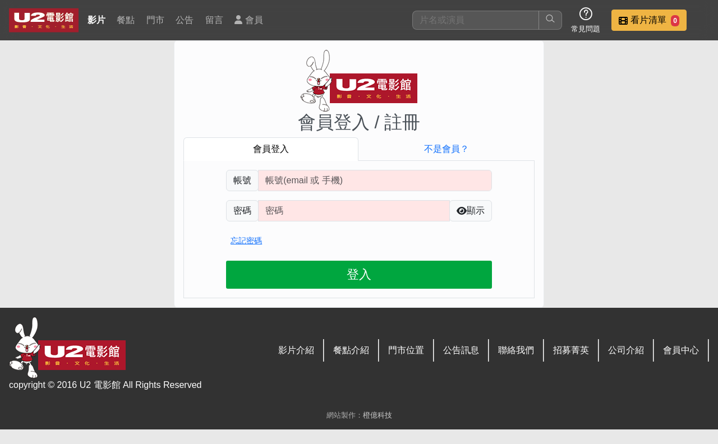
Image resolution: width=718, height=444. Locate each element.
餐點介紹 (351, 350)
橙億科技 (377, 415)
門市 (155, 20)
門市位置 (406, 350)
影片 (96, 20)
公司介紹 (626, 350)
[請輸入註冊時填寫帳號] (375, 180)
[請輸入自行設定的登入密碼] (354, 210)
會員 (248, 20)
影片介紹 (296, 350)
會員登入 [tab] (271, 149)
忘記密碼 (246, 240)
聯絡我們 (516, 350)
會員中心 (681, 350)
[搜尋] (475, 20)
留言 (214, 20)
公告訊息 (461, 350)
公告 (185, 20)
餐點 (126, 20)
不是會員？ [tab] (446, 149)
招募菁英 (571, 350)
